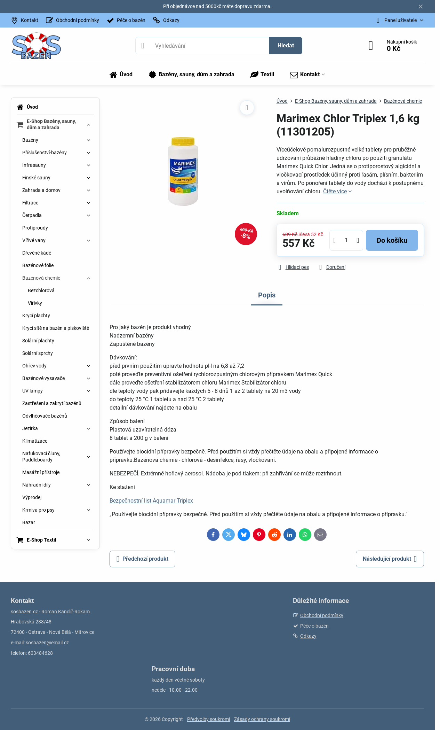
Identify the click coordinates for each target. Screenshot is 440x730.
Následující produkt (390, 559)
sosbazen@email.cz (47, 642)
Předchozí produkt (142, 559)
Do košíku (392, 240)
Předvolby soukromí (208, 719)
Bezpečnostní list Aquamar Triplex (151, 500)
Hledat (286, 45)
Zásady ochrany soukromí (262, 719)
